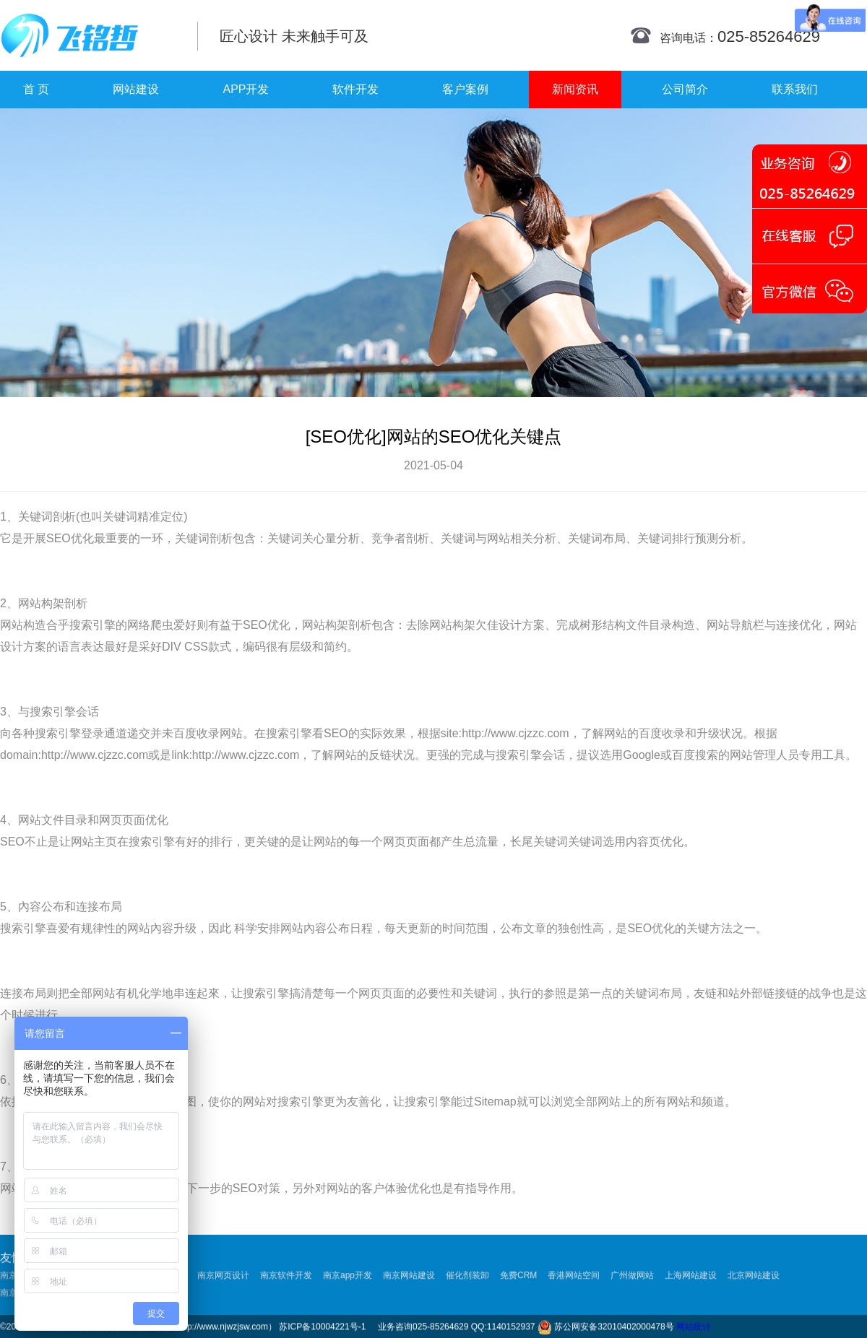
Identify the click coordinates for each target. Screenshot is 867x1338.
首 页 (36, 89)
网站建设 (136, 89)
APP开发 (246, 89)
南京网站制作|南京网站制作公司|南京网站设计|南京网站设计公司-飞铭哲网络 (88, 35)
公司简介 (685, 89)
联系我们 (795, 89)
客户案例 (465, 89)
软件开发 (355, 89)
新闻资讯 (575, 89)
